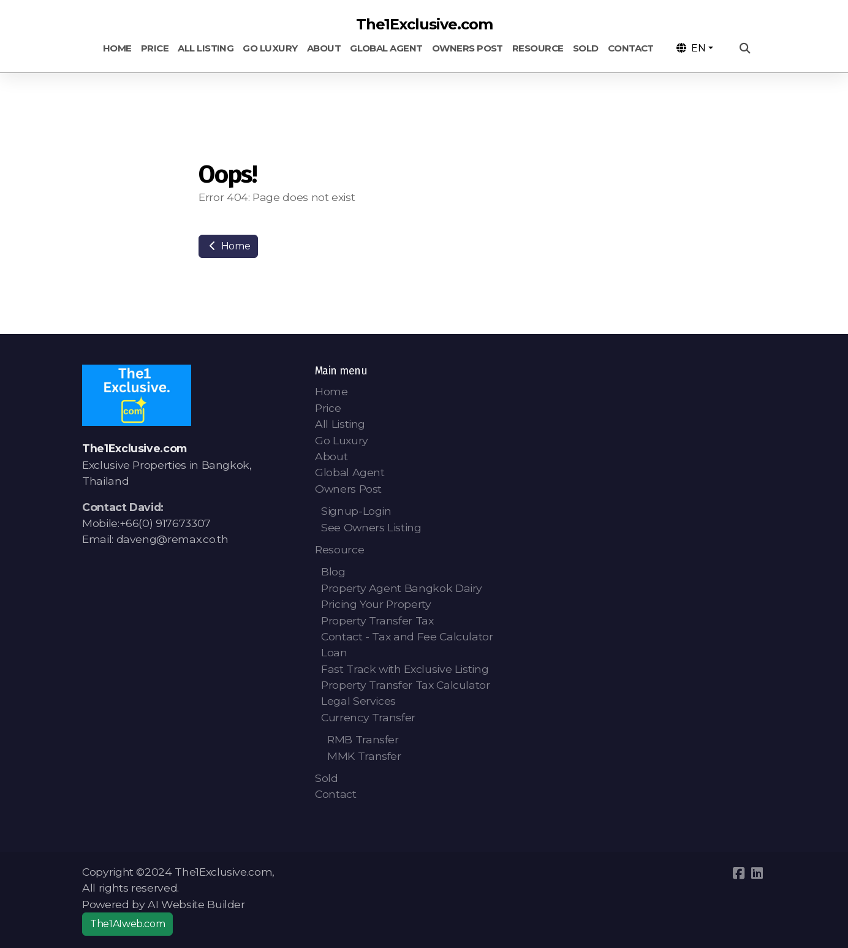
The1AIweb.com (127, 924)
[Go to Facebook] (738, 873)
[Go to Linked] (757, 873)
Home (228, 246)
